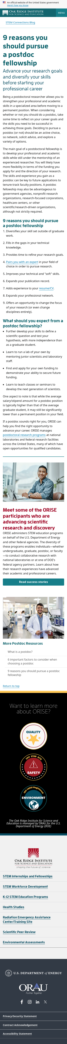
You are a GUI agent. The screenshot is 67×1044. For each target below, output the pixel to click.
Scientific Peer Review (19, 932)
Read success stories (33, 582)
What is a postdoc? (20, 652)
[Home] (23, 13)
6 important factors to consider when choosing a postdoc (32, 661)
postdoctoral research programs (24, 435)
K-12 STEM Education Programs (25, 896)
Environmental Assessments (24, 942)
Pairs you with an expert (22, 262)
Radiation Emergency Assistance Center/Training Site (27, 919)
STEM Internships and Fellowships (28, 876)
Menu (61, 12)
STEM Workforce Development (25, 886)
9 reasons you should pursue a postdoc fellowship (34, 673)
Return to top (11, 686)
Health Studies (13, 907)
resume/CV (46, 288)
